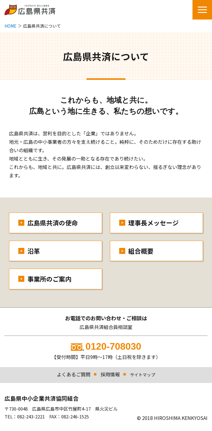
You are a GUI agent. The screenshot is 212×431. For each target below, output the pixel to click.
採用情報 (110, 374)
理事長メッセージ (153, 222)
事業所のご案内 (49, 278)
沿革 (33, 250)
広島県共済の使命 (52, 222)
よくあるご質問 (73, 374)
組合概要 (140, 250)
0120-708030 (106, 346)
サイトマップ (142, 375)
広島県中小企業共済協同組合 (42, 398)
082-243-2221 (31, 416)
